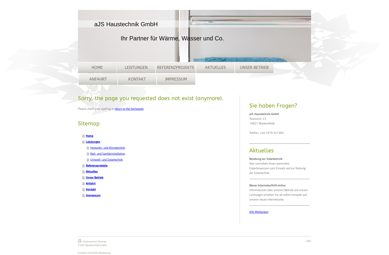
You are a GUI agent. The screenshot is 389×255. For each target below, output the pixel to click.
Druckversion (87, 241)
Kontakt (91, 189)
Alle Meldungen (258, 211)
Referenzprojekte (96, 165)
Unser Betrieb (94, 177)
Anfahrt (91, 183)
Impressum (93, 195)
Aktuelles (92, 171)
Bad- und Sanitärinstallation (107, 153)
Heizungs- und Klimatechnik (107, 147)
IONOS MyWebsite (101, 253)
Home (89, 135)
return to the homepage (129, 108)
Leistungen (93, 141)
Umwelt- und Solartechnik (106, 159)
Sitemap (102, 241)
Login (308, 241)
